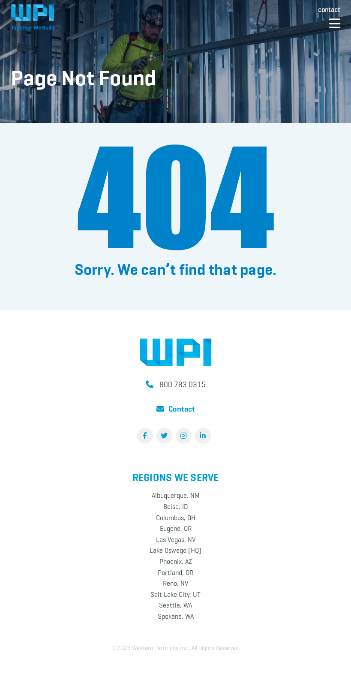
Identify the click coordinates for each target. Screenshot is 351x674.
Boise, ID (175, 506)
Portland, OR (175, 573)
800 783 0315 (182, 384)
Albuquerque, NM (176, 495)
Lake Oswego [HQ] (175, 550)
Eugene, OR (176, 528)
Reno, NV (175, 583)
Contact (329, 10)
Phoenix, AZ (175, 561)
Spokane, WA (176, 616)
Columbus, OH (175, 518)
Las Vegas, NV (175, 540)
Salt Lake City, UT (175, 594)
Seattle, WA (175, 605)
